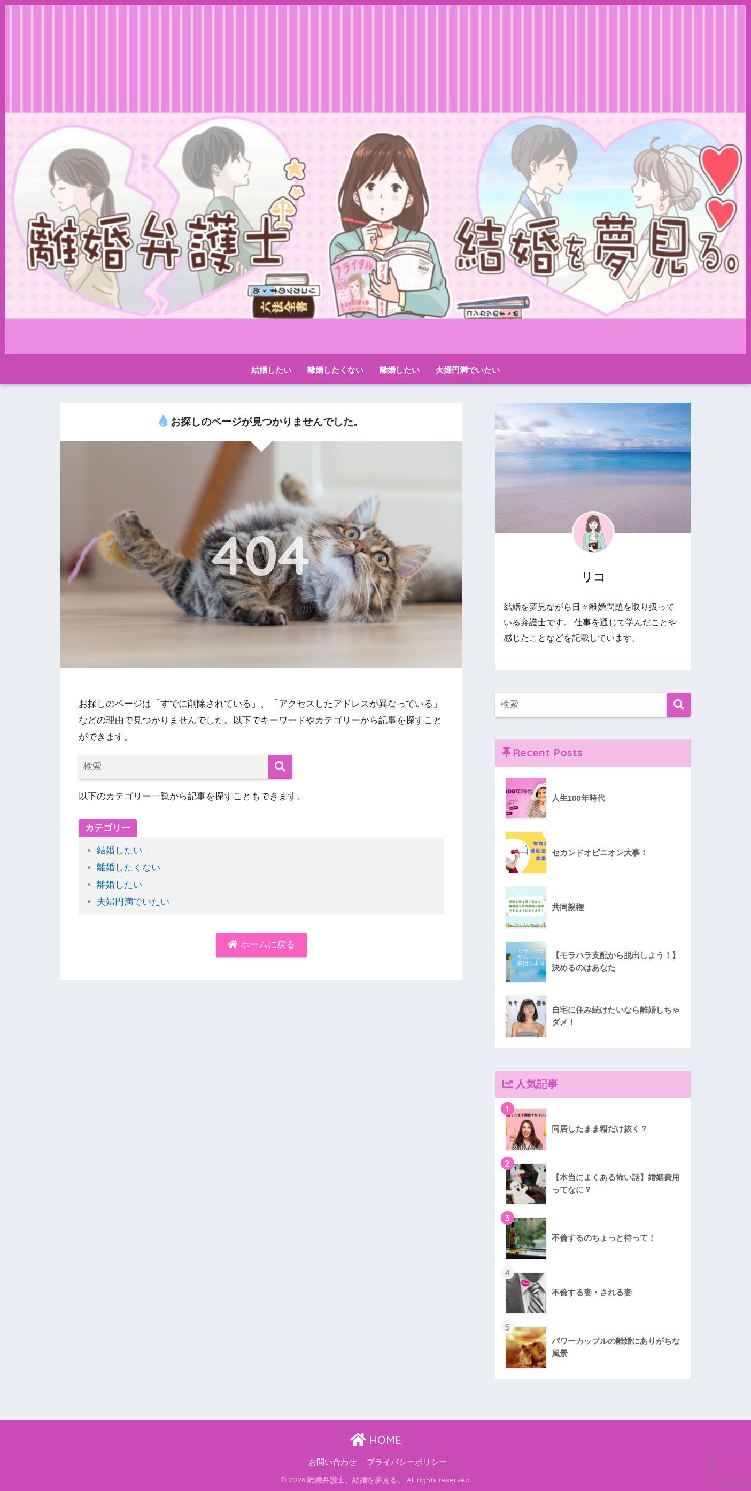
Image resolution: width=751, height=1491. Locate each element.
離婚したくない (335, 369)
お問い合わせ (332, 1462)
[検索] (280, 767)
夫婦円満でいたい (468, 369)
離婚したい (400, 369)
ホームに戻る (261, 944)
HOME (375, 1440)
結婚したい (271, 369)
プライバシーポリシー (407, 1462)
